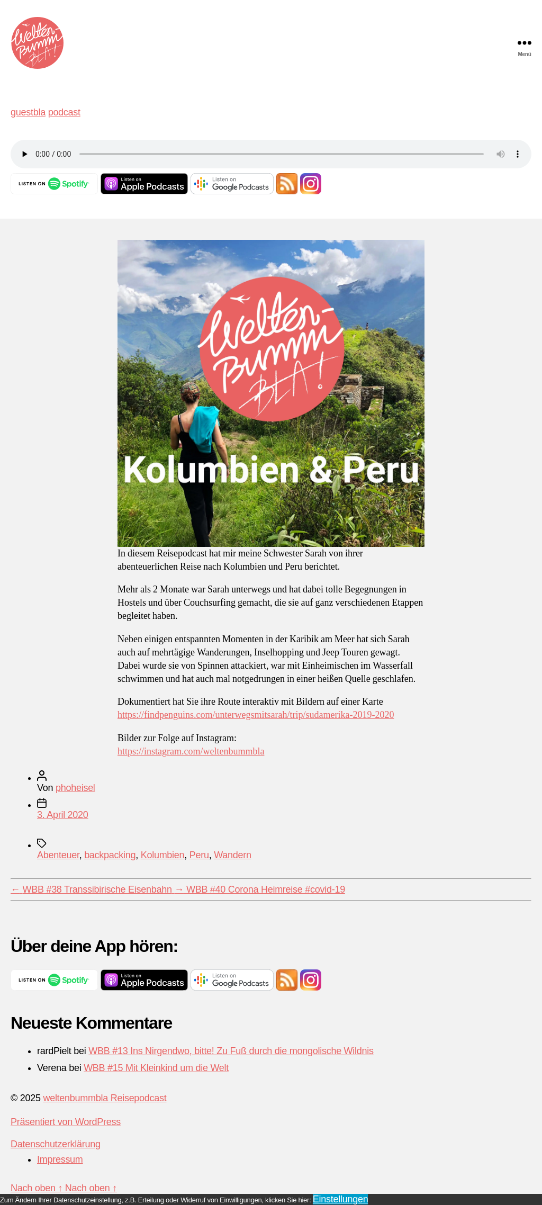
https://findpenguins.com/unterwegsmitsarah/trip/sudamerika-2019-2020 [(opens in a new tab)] (256, 715)
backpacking (110, 855)
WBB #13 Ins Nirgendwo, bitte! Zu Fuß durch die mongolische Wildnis (230, 1051)
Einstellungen (340, 1199)
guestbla (28, 112)
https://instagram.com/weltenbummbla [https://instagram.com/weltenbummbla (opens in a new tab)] (191, 751)
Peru (199, 855)
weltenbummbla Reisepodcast (104, 1098)
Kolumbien (163, 855)
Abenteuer (58, 855)
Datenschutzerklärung (56, 1144)
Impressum (60, 1159)
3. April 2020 (62, 815)
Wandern (232, 855)
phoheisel (75, 788)
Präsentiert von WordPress (66, 1122)
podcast (64, 112)
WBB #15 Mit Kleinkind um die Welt (156, 1068)
